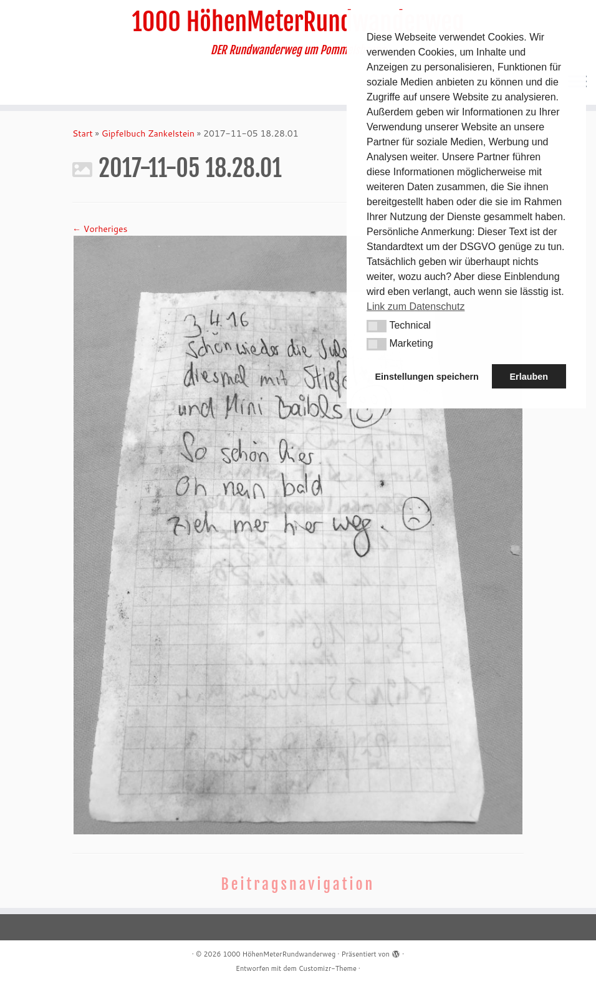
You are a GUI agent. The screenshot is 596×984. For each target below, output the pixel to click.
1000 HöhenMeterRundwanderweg (298, 22)
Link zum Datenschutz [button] (415, 306)
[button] (377, 326)
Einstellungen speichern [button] (427, 377)
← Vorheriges (99, 229)
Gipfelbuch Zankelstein (148, 133)
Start (82, 133)
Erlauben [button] (528, 377)
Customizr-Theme (328, 968)
